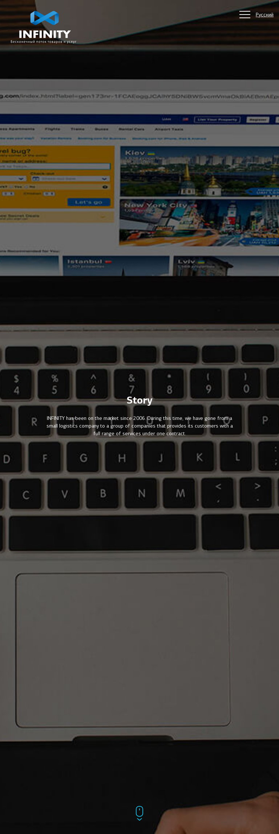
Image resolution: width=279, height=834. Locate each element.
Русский (265, 15)
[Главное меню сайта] (244, 14)
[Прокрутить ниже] (139, 814)
